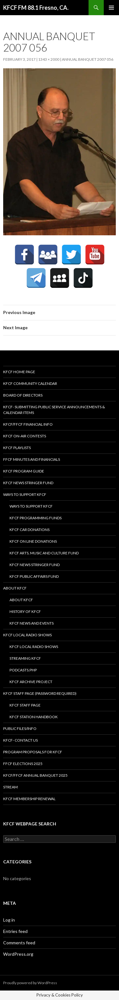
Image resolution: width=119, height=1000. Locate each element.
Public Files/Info (19, 728)
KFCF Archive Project (31, 681)
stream (10, 787)
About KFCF (15, 588)
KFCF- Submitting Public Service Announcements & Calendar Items (54, 409)
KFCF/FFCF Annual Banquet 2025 (35, 775)
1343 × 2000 (48, 59)
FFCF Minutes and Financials (31, 459)
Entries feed (15, 931)
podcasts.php (23, 670)
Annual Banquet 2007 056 (87, 59)
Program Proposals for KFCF (32, 752)
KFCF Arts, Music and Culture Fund (44, 553)
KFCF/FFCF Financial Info (28, 424)
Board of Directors (23, 395)
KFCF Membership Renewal (29, 798)
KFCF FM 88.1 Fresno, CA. (36, 7)
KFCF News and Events (32, 623)
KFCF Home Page (19, 371)
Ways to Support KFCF (24, 494)
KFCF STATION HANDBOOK (34, 716)
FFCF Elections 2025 (23, 763)
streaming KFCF (25, 658)
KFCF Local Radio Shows (27, 635)
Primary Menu (111, 7)
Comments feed (19, 942)
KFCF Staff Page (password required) (39, 693)
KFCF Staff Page (25, 705)
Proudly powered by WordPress (30, 982)
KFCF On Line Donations (33, 541)
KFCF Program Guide (23, 471)
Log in (9, 920)
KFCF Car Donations (30, 529)
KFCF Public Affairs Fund (34, 576)
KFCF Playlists (17, 447)
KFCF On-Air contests (24, 436)
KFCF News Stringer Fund (28, 482)
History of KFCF (25, 611)
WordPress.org (18, 954)
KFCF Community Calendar (30, 383)
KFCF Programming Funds (36, 517)
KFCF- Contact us (20, 740)
